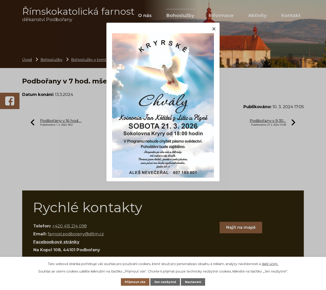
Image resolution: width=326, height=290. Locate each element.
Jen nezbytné (165, 281)
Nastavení (195, 281)
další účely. (270, 263)
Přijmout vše (133, 281)
